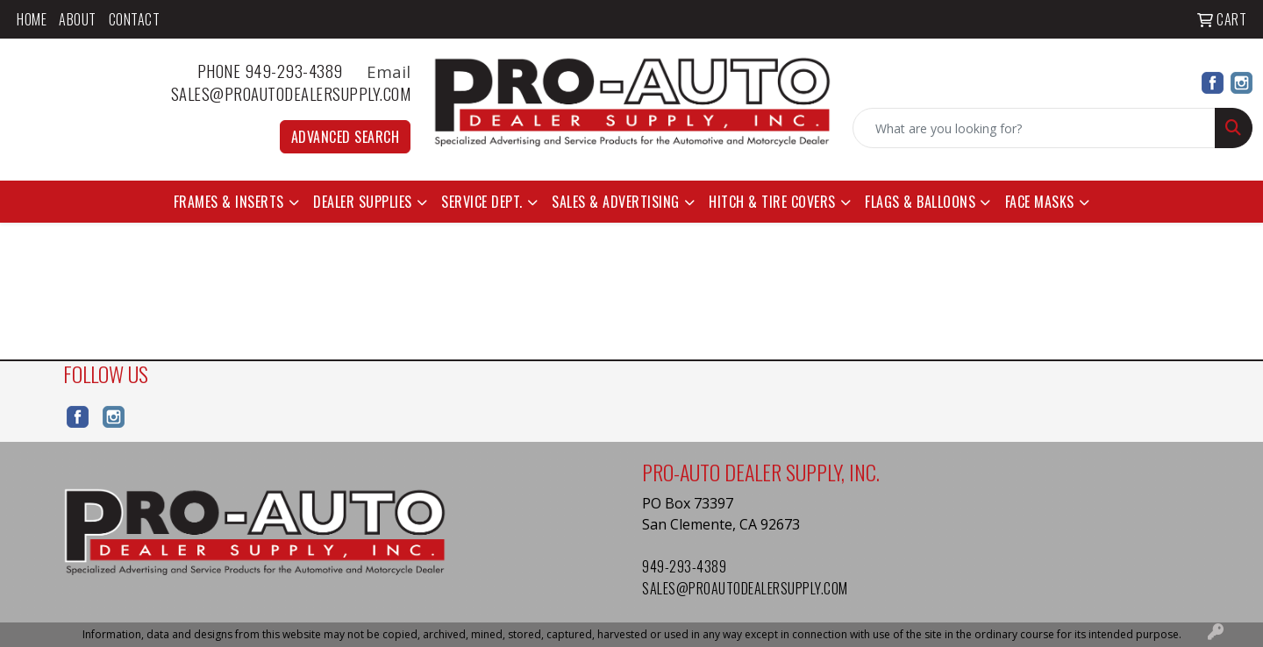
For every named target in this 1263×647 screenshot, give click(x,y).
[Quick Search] (1034, 128)
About (77, 19)
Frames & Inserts (229, 201)
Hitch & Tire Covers (772, 201)
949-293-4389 (684, 566)
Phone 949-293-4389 (280, 70)
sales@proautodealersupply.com (291, 93)
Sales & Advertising (616, 201)
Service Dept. (482, 201)
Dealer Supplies (362, 201)
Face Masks (1039, 201)
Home (31, 19)
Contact (135, 19)
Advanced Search (345, 136)
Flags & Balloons (920, 201)
